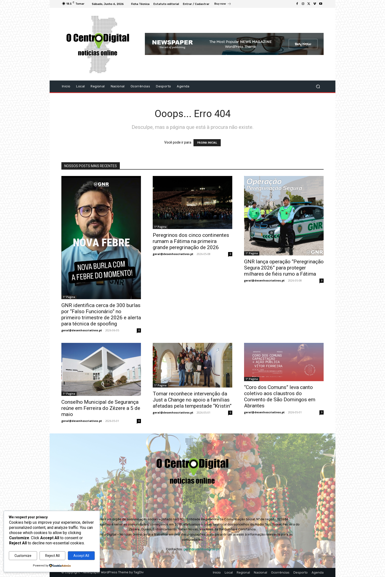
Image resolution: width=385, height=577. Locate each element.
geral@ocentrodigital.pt (201, 549)
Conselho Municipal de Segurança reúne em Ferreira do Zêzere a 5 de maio (100, 408)
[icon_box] (222, 4)
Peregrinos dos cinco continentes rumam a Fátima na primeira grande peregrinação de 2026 (191, 241)
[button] (318, 86)
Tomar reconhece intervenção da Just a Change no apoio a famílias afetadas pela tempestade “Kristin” (192, 400)
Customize (22, 556)
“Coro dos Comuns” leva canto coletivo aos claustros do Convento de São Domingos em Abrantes (279, 396)
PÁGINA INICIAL (207, 142)
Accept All (81, 556)
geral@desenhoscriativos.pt (81, 330)
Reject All (52, 556)
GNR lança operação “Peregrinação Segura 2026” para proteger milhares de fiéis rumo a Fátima (284, 268)
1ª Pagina (69, 297)
